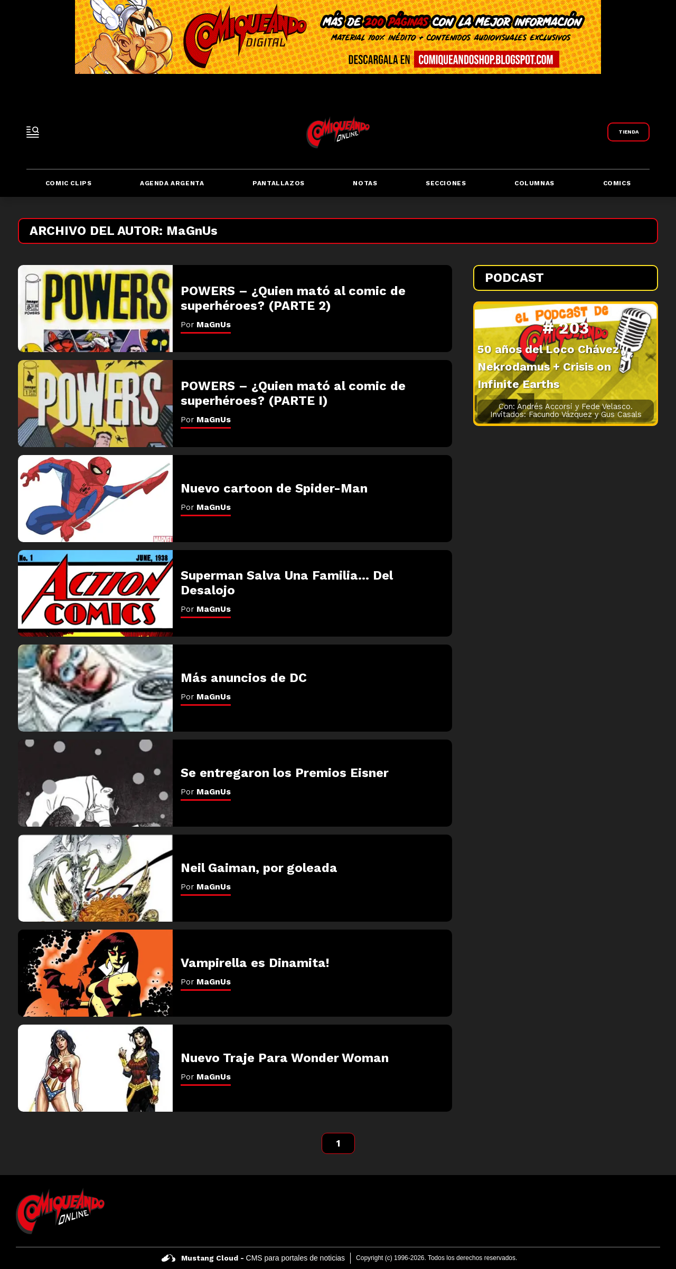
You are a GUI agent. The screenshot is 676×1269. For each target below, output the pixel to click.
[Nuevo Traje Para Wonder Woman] (95, 1068)
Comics (617, 183)
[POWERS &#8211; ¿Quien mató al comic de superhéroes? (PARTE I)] (95, 403)
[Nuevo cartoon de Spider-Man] (95, 498)
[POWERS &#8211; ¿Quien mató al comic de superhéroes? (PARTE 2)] (95, 308)
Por (206, 324)
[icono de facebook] (601, 1211)
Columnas (534, 183)
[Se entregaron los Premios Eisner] (95, 783)
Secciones (446, 183)
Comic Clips (68, 183)
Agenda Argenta (172, 183)
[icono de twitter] (626, 1211)
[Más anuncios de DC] (95, 688)
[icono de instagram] (651, 1211)
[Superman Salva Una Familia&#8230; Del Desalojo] (95, 593)
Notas (365, 183)
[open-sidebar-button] (32, 132)
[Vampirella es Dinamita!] (95, 973)
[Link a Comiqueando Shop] (628, 131)
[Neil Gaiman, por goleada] (95, 878)
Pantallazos (278, 183)
